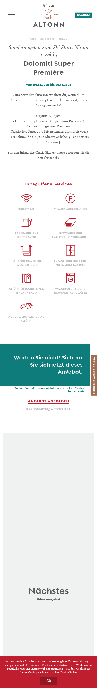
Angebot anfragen (48, 401)
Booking (83, 15)
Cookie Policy (68, 672)
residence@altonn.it (48, 409)
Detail (62, 39)
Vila (33, 39)
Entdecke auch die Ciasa (93, 375)
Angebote (47, 39)
